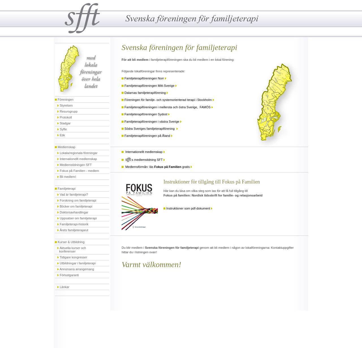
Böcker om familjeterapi (76, 206)
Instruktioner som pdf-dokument (188, 208)
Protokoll (66, 117)
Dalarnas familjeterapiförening (145, 92)
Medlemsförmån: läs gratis (157, 166)
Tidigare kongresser (73, 257)
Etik (62, 135)
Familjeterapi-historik (74, 224)
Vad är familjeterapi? (74, 194)
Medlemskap (66, 147)
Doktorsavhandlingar (74, 212)
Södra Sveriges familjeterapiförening (150, 128)
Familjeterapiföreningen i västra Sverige (151, 121)
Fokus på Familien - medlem (79, 170)
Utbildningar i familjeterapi (78, 263)
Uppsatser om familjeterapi (78, 218)
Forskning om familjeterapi (78, 200)
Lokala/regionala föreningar (77, 153)
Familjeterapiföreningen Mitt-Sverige (149, 85)
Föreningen (66, 99)
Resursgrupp (68, 111)
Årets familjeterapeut (74, 230)
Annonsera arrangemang (77, 269)
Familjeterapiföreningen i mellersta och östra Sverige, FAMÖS (167, 107)
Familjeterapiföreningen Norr (144, 78)
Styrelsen (66, 105)
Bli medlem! (68, 176)
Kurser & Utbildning (71, 242)
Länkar (64, 287)
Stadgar (65, 123)
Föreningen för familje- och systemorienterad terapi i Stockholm (168, 99)
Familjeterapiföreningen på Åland (147, 135)
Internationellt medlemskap (78, 159)
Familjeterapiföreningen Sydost (145, 114)
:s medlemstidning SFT (144, 159)
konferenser (67, 251)
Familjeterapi (67, 188)
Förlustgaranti (69, 275)
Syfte (63, 129)
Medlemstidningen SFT (76, 165)
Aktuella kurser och (73, 248)
